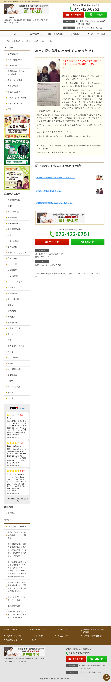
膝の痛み (11, 317)
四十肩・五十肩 (14, 328)
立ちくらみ (12, 258)
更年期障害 (12, 375)
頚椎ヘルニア (13, 241)
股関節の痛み (13, 323)
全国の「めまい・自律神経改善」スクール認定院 (17, 535)
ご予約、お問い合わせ (96, 34)
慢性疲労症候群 (14, 229)
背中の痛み (12, 311)
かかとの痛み (13, 276)
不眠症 (10, 393)
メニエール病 (13, 212)
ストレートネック (15, 282)
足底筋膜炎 (12, 270)
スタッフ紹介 (13, 86)
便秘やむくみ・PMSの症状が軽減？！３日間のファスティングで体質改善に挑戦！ (17, 586)
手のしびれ (12, 247)
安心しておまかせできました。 (49, 191)
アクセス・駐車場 (15, 80)
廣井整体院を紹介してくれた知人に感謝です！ (55, 178)
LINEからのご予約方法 (17, 526)
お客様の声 (76, 34)
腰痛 (9, 340)
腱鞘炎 (10, 305)
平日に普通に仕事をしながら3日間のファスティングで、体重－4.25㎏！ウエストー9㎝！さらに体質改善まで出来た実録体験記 (17, 569)
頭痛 (9, 235)
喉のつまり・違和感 (16, 346)
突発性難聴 (12, 218)
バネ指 (10, 381)
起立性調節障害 (14, 369)
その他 (10, 398)
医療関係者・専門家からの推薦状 (17, 72)
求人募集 (11, 513)
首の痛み (11, 288)
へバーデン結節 (14, 387)
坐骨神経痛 (12, 293)
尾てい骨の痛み (14, 299)
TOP (14, 34)
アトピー (11, 352)
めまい (10, 206)
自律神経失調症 (14, 200)
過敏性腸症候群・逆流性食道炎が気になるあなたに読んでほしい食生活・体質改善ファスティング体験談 (17, 550)
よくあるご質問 (14, 92)
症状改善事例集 (14, 606)
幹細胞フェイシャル (16, 103)
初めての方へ (35, 34)
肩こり (10, 334)
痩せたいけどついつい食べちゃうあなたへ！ (17, 598)
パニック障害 (13, 358)
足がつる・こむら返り (17, 253)
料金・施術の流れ (55, 34)
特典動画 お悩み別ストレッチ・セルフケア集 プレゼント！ (17, 614)
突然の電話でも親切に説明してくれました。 (54, 203)
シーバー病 (12, 264)
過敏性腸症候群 (14, 223)
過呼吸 (10, 363)
